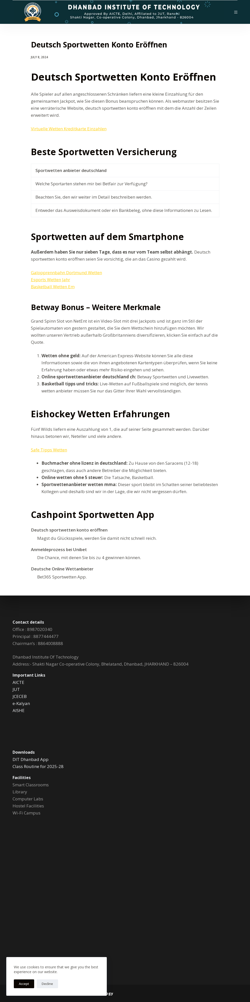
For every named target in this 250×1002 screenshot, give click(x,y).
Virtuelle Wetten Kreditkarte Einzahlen (69, 129)
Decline (47, 983)
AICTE (18, 682)
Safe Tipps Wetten (49, 450)
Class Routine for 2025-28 (38, 766)
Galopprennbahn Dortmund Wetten (66, 272)
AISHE (19, 710)
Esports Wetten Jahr (50, 279)
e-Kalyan (21, 703)
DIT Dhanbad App (30, 759)
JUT (16, 689)
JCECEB (20, 696)
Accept (24, 983)
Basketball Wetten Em (53, 286)
